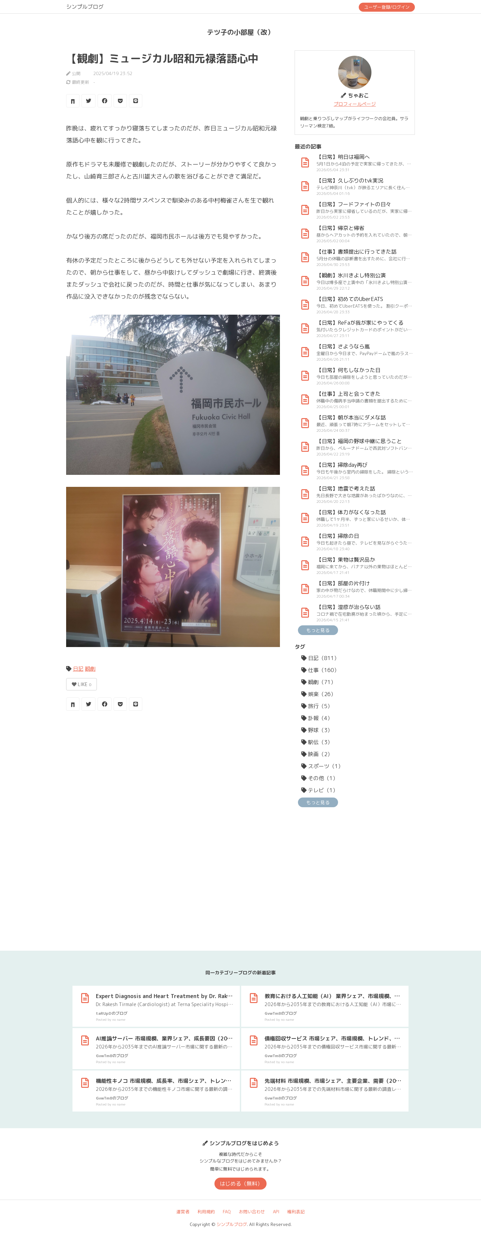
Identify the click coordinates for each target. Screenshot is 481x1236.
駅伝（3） (317, 742)
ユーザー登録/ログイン (387, 7)
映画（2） (317, 754)
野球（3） (317, 730)
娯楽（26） (318, 694)
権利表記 (296, 1212)
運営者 (182, 1212)
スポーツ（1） (322, 766)
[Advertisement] (173, 769)
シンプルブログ (85, 6)
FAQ (227, 1212)
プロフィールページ (355, 104)
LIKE (81, 684)
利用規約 (206, 1212)
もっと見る (318, 630)
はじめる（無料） (241, 1183)
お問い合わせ (252, 1212)
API (276, 1212)
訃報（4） (317, 718)
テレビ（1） (319, 790)
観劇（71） (318, 682)
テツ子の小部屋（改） (240, 32)
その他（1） (319, 778)
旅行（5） (317, 706)
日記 (78, 668)
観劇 (90, 668)
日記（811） (320, 658)
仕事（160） (320, 670)
